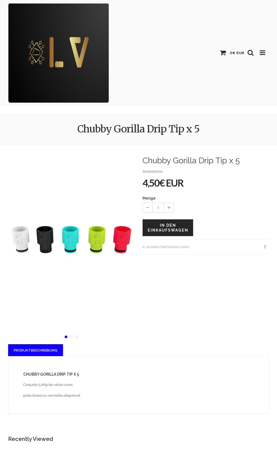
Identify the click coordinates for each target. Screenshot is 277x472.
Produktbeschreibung (35, 350)
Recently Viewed (30, 439)
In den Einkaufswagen (168, 227)
